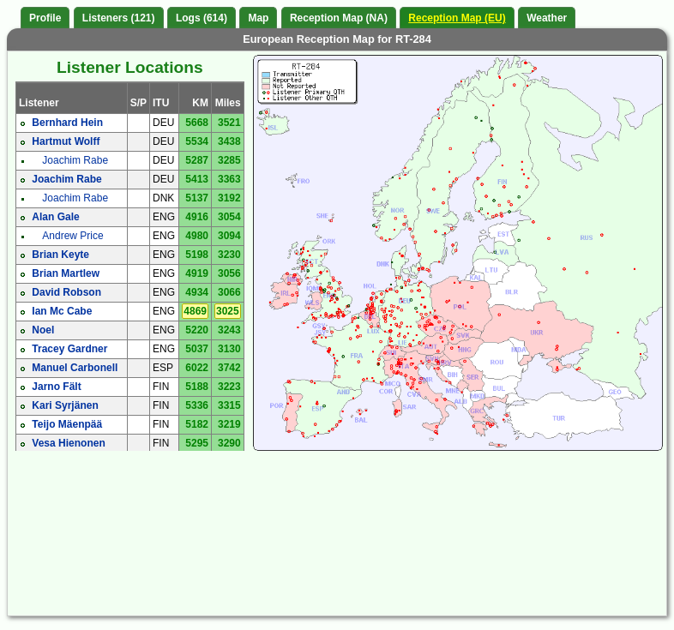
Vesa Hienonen (68, 443)
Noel (43, 330)
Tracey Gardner (69, 349)
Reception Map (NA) (339, 18)
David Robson (66, 292)
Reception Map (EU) (456, 18)
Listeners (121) (118, 18)
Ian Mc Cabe (62, 311)
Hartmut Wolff (65, 141)
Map (258, 18)
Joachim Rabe (75, 160)
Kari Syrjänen (65, 405)
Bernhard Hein (67, 123)
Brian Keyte (60, 255)
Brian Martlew (65, 273)
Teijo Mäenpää (67, 424)
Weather (547, 18)
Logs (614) (201, 18)
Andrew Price (72, 236)
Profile (45, 18)
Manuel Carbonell (74, 368)
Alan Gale (55, 217)
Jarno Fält (56, 387)
